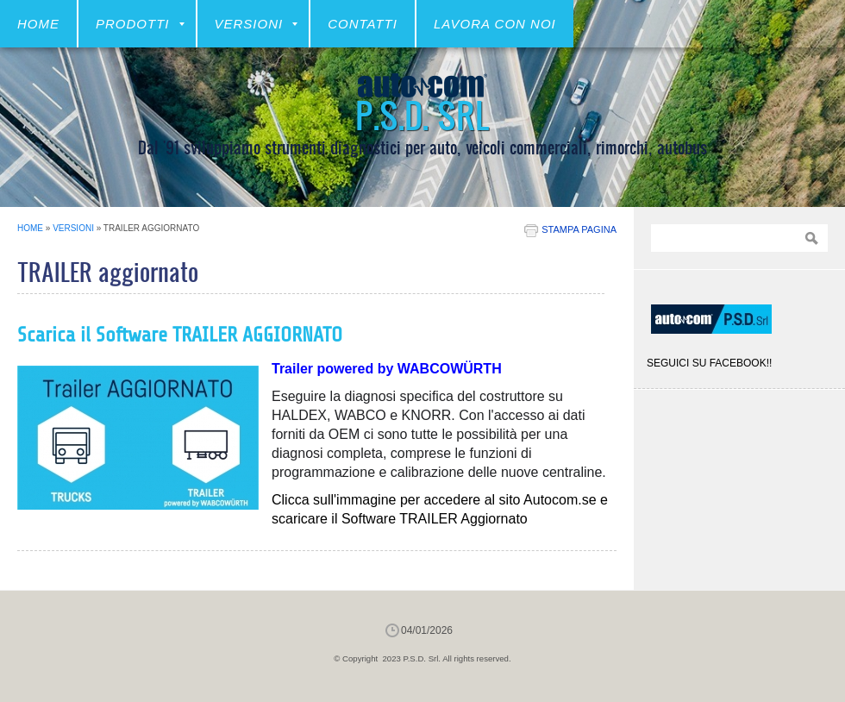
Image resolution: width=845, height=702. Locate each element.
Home (38, 23)
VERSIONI (256, 23)
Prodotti (140, 23)
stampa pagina (579, 229)
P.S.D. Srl (422, 114)
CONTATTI (362, 23)
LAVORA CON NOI (495, 23)
